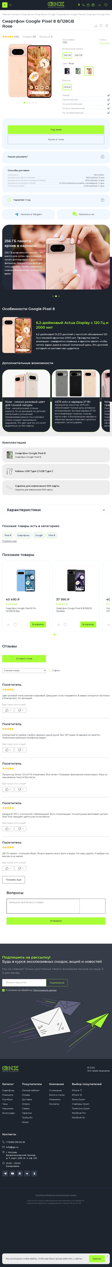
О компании (55, 1093)
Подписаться (57, 984)
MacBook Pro (79, 1116)
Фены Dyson (78, 1102)
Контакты (54, 1107)
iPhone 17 (77, 1093)
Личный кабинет (31, 1093)
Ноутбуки (7, 1102)
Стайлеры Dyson (80, 1107)
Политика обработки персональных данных (56, 1198)
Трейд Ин (27, 1120)
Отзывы (26, 1098)
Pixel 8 (8, 537)
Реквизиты (55, 1102)
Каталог (8, 1086)
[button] (53, 298)
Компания (56, 1086)
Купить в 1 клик (56, 141)
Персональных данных (45, 992)
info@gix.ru (12, 1150)
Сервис (26, 1111)
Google (39, 537)
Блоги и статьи (57, 1098)
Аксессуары (8, 1116)
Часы (5, 1107)
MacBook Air (78, 1120)
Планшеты (7, 1098)
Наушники (7, 1111)
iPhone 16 (77, 1098)
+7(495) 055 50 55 (15, 1145)
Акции (25, 1125)
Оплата (26, 1107)
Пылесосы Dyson (81, 1111)
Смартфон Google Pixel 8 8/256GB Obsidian (74, 611)
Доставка (27, 1102)
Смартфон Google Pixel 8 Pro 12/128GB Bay (21, 611)
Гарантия (27, 1116)
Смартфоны (23, 537)
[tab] (24, 103)
